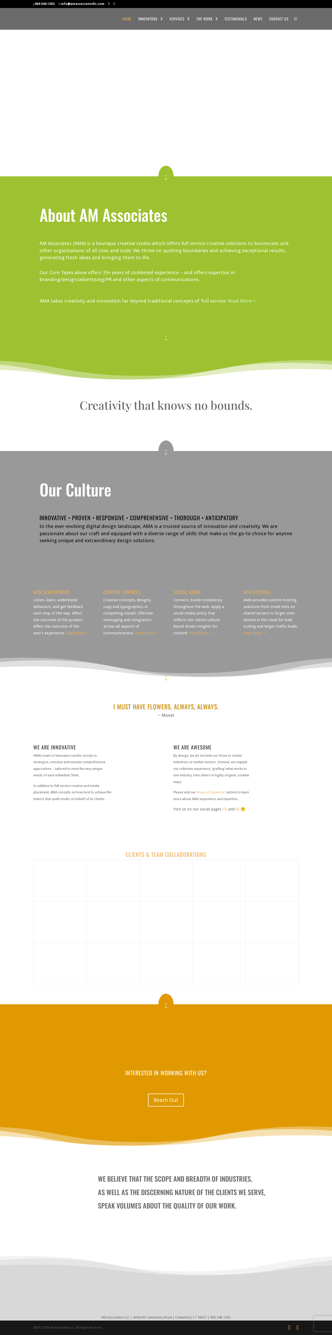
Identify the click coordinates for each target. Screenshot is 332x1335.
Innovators (148, 19)
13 (190, 720)
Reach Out (166, 1100)
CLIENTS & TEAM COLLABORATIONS (166, 854)
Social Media (186, 592)
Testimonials (236, 19)
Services (176, 19)
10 (177, 720)
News (258, 19)
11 (181, 720)
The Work (204, 19)
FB (224, 809)
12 (186, 720)
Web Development (51, 592)
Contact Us (279, 19)
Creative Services (122, 592)
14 (195, 720)
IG (238, 809)
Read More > (242, 301)
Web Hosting (256, 592)
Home (127, 19)
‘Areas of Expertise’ (211, 792)
